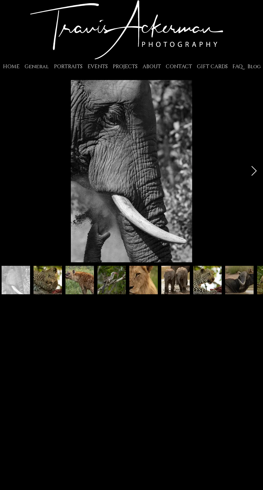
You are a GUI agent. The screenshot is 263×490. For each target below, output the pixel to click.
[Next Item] (254, 171)
